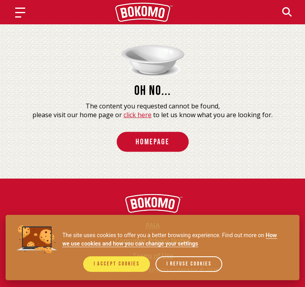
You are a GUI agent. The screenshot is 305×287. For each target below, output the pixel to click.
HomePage (152, 142)
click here (138, 114)
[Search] (287, 12)
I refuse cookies (188, 263)
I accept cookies (117, 263)
